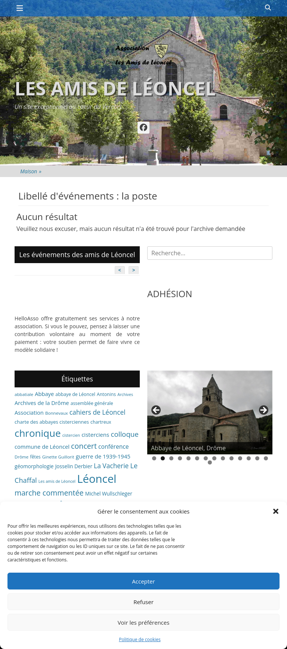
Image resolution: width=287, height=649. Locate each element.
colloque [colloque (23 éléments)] (124, 434)
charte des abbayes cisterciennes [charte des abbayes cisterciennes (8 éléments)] (52, 421)
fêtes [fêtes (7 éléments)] (35, 457)
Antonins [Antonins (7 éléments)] (106, 394)
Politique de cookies (140, 639)
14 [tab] (266, 458)
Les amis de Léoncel (115, 88)
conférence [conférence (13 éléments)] (113, 446)
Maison (30, 171)
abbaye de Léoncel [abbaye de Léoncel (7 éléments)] (75, 394)
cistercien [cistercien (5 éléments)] (71, 435)
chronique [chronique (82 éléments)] (38, 433)
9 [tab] (223, 458)
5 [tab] (188, 458)
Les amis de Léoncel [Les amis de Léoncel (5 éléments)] (56, 481)
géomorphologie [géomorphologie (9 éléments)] (34, 466)
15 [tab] (210, 462)
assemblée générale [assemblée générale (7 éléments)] (92, 403)
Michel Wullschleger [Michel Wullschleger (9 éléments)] (108, 493)
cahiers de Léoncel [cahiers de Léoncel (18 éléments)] (98, 412)
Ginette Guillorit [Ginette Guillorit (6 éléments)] (58, 457)
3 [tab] (171, 458)
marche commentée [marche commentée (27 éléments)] (49, 493)
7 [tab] (206, 458)
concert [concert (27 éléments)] (84, 446)
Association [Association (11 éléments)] (29, 412)
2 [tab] (163, 458)
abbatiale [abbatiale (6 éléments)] (24, 394)
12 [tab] (249, 458)
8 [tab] (214, 458)
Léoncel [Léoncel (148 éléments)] (96, 478)
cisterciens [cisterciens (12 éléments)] (95, 434)
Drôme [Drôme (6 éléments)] (21, 457)
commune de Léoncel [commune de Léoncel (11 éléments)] (42, 446)
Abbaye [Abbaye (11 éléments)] (44, 393)
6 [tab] (197, 458)
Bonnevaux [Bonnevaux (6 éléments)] (56, 413)
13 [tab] (257, 458)
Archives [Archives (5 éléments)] (125, 394)
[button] (276, 511)
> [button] (263, 410)
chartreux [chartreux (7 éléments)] (100, 422)
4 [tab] (180, 458)
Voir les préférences (144, 622)
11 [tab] (240, 458)
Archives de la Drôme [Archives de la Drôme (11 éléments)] (42, 402)
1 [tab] (154, 458)
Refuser (143, 602)
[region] (209, 412)
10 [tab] (231, 458)
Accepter (143, 581)
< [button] (156, 410)
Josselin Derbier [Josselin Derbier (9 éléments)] (73, 466)
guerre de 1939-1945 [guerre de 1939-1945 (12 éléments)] (103, 456)
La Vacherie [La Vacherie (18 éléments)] (111, 465)
